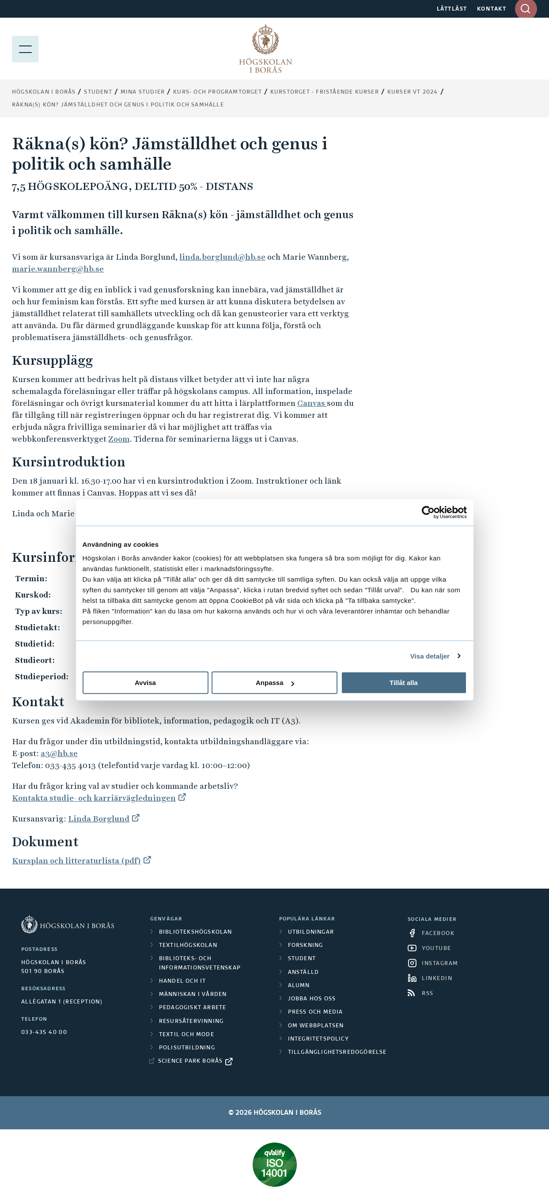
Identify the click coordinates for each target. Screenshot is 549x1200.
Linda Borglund (98, 818)
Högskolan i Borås (44, 92)
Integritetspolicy (318, 1039)
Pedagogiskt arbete (193, 1008)
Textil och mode (186, 1035)
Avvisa (145, 682)
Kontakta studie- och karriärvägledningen (94, 798)
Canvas (312, 403)
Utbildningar (311, 932)
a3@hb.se (59, 753)
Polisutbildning (187, 1048)
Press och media (315, 1012)
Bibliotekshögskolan (195, 932)
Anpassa (275, 682)
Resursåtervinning (191, 1021)
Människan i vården (193, 995)
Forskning (305, 946)
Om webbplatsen (316, 1026)
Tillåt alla (404, 682)
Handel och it (182, 981)
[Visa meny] (25, 48)
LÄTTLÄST (452, 9)
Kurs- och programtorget (217, 92)
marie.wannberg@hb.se (58, 268)
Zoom (119, 438)
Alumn (299, 986)
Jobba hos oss (312, 999)
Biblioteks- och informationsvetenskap (200, 963)
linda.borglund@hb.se (222, 256)
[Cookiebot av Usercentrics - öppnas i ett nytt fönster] (428, 512)
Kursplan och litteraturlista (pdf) (76, 860)
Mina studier (143, 92)
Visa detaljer (430, 656)
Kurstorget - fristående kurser (324, 92)
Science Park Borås (190, 1061)
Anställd (303, 972)
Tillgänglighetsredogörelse (337, 1052)
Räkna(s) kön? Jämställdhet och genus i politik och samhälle (118, 105)
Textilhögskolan (188, 946)
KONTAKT (492, 9)
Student (98, 92)
